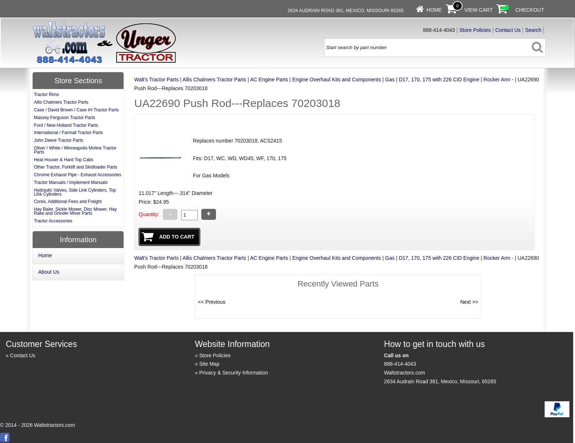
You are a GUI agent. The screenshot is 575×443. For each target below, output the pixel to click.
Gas (390, 79)
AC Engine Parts (269, 79)
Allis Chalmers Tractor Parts (214, 79)
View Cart (478, 10)
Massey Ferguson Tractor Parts (64, 117)
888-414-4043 (400, 364)
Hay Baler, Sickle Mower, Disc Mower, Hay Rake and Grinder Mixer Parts (75, 211)
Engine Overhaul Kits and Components (336, 79)
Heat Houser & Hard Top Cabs (63, 159)
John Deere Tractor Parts (58, 140)
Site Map (209, 364)
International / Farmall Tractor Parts (68, 132)
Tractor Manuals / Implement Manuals (70, 182)
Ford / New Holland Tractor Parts (66, 125)
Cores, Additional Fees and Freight (68, 201)
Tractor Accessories (53, 221)
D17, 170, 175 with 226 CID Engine (439, 79)
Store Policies (475, 30)
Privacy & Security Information (233, 373)
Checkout (529, 10)
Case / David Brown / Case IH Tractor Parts (76, 109)
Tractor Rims (46, 94)
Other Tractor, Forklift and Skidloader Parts (75, 167)
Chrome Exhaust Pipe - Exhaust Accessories (77, 174)
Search (533, 30)
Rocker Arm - (498, 79)
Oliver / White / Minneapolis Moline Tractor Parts (75, 150)
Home (434, 10)
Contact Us (508, 30)
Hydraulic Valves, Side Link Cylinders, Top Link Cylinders (75, 192)
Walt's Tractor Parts (156, 79)
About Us (48, 272)
